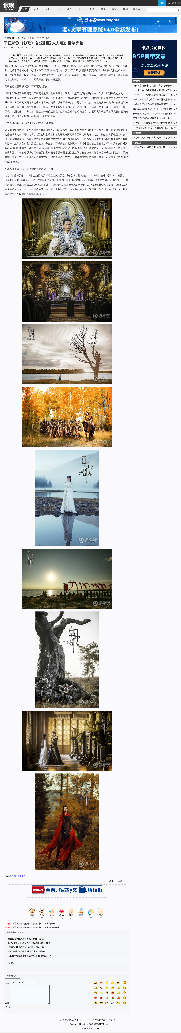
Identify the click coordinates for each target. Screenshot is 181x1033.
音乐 (92, 9)
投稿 (162, 3)
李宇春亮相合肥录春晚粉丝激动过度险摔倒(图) (29, 943)
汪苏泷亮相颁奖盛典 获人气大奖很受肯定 (27, 951)
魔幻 (20, 876)
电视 (58, 9)
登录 (168, 3)
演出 (81, 9)
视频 (125, 9)
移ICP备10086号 (104, 1024)
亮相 (24, 876)
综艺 (69, 9)
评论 (114, 9)
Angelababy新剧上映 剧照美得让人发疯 (26, 939)
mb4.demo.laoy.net (85, 1020)
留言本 (137, 9)
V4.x (97, 1028)
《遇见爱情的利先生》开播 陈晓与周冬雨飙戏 (33, 923)
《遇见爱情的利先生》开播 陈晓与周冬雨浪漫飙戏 (35, 927)
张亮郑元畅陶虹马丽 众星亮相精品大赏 (26, 947)
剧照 (15, 876)
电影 (47, 9)
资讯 (36, 9)
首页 (25, 9)
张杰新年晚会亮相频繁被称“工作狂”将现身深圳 (30, 956)
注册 (174, 3)
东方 (11, 876)
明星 (103, 9)
